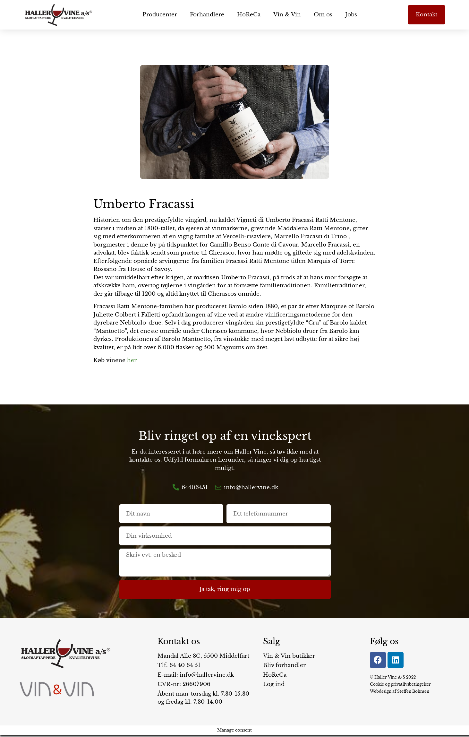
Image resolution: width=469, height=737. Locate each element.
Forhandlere (207, 14)
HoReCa (248, 14)
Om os (323, 14)
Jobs (351, 14)
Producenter (159, 14)
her (132, 360)
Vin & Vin (287, 14)
